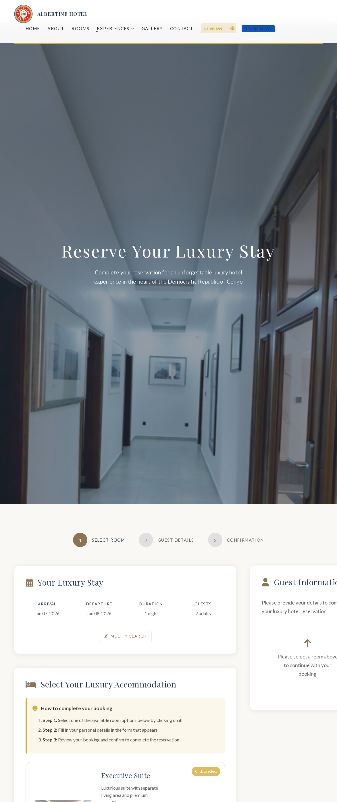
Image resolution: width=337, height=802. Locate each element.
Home (33, 28)
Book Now (258, 28)
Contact (181, 28)
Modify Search (125, 636)
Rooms (80, 28)
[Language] (218, 28)
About (55, 28)
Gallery (152, 28)
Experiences (115, 28)
